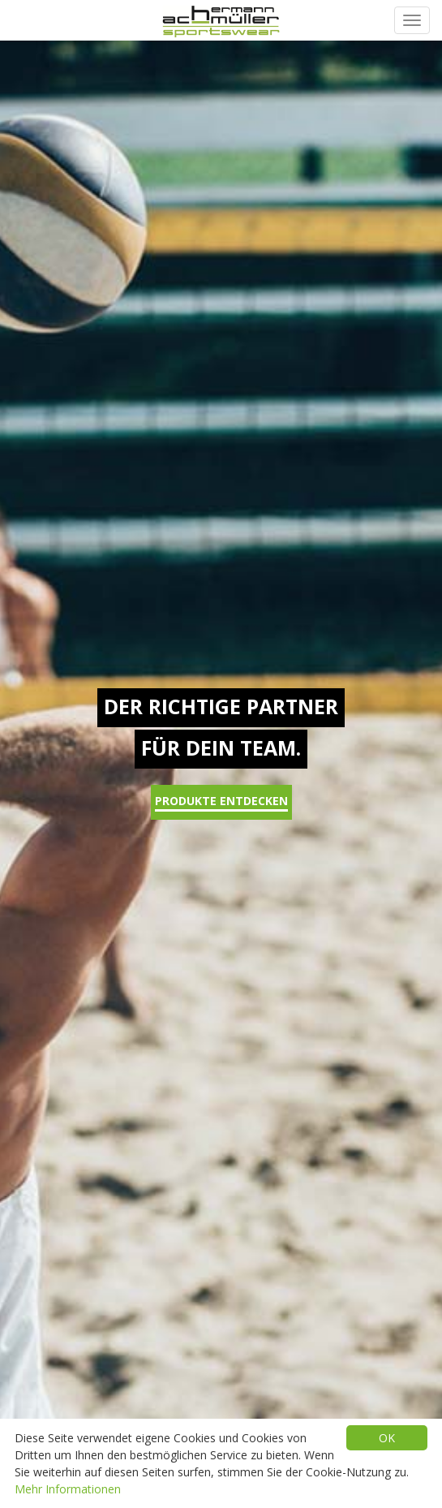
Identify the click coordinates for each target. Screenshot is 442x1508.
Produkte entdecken (221, 802)
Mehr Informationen (68, 1489)
